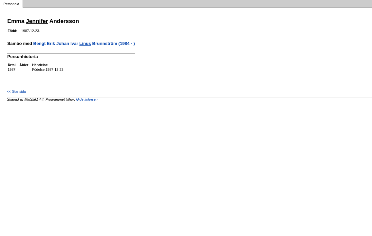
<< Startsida (16, 91)
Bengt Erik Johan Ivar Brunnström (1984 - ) (84, 43)
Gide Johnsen (87, 99)
